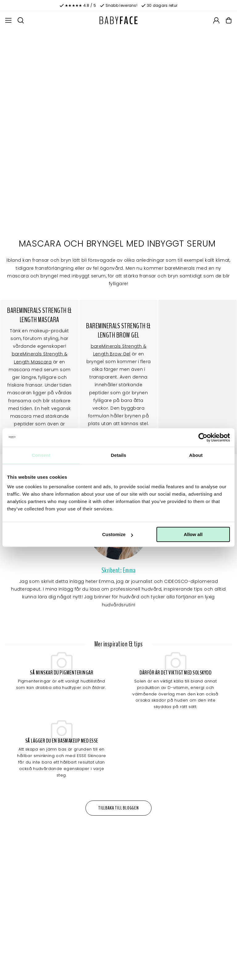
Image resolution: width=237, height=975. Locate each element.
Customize (117, 534)
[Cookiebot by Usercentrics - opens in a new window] (203, 437)
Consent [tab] (41, 455)
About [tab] (196, 455)
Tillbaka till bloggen (118, 808)
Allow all (193, 534)
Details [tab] (118, 455)
